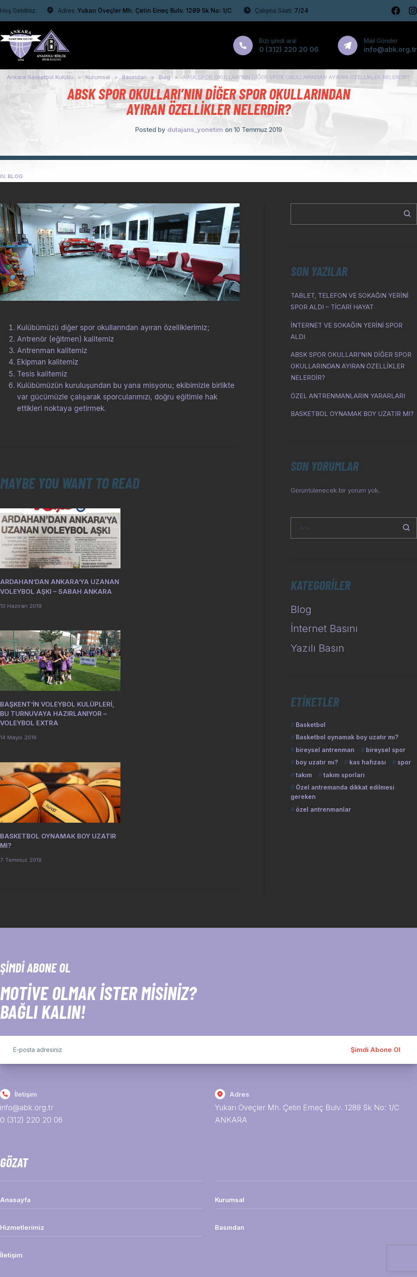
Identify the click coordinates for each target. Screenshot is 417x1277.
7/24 (301, 10)
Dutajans (224, 1244)
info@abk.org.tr (27, 1029)
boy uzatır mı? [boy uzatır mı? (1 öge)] (317, 762)
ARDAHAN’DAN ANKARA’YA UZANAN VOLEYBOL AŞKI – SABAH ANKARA (56, 587)
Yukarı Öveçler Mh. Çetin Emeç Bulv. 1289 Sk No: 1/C (154, 10)
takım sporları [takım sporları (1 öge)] (344, 774)
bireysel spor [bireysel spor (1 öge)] (386, 749)
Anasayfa (15, 1121)
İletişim (11, 1177)
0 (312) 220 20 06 (31, 1042)
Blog (15, 176)
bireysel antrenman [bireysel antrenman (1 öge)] (325, 749)
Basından (229, 1149)
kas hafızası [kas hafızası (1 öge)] (367, 762)
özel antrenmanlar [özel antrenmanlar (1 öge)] (323, 809)
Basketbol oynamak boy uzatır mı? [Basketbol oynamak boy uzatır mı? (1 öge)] (347, 737)
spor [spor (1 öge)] (404, 762)
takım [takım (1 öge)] (304, 774)
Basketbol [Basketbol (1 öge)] (311, 724)
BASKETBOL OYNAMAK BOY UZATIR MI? (352, 414)
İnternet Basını (324, 628)
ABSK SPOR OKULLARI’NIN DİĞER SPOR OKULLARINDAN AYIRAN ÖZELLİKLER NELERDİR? (351, 366)
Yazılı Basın (317, 648)
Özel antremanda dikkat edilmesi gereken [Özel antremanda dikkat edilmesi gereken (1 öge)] (342, 792)
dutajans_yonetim (195, 129)
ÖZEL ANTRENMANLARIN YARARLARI (348, 396)
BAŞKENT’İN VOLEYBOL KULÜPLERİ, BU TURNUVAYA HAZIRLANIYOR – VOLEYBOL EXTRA (171, 592)
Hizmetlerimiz (22, 1149)
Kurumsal (229, 1121)
